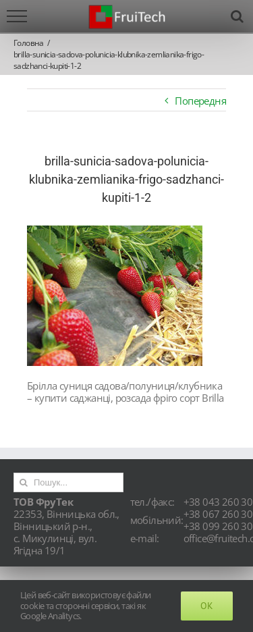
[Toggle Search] (237, 16)
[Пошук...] (68, 482)
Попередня (200, 100)
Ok (206, 606)
